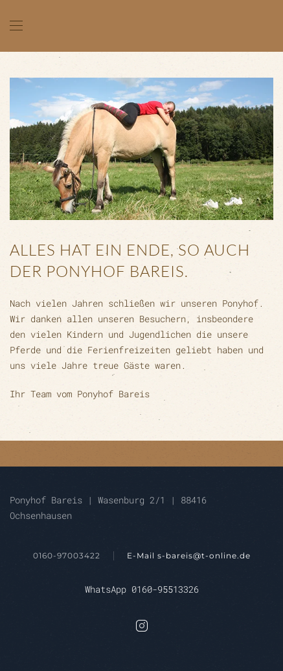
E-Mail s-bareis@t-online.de (189, 555)
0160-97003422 (66, 555)
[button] (16, 26)
